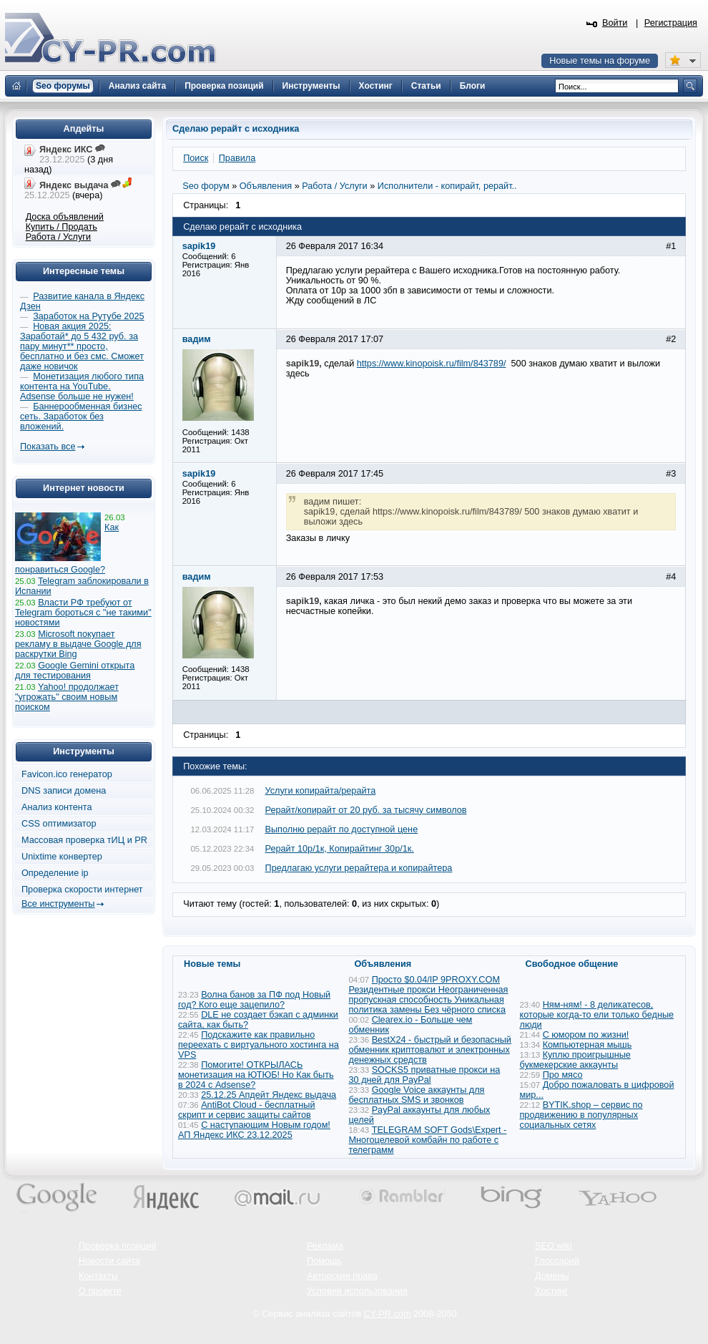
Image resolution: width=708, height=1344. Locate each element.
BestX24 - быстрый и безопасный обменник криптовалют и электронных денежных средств (430, 1050)
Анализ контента (56, 807)
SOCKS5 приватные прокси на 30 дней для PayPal (425, 1075)
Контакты (98, 1276)
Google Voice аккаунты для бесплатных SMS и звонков (417, 1095)
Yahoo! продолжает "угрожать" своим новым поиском (67, 697)
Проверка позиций (117, 1246)
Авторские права (342, 1276)
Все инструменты (57, 904)
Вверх (622, 1294)
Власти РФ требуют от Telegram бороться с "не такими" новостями (83, 613)
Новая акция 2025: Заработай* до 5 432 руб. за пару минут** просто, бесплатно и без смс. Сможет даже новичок (82, 346)
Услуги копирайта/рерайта (320, 791)
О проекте (100, 1291)
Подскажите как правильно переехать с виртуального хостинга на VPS (258, 1045)
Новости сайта (109, 1261)
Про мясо (563, 1075)
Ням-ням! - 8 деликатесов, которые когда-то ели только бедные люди (597, 1015)
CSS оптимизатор (59, 824)
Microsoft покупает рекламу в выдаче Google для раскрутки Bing (78, 644)
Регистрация (670, 23)
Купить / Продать (61, 227)
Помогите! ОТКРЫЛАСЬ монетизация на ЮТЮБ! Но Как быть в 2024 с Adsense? (256, 1075)
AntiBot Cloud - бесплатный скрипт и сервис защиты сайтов (246, 1110)
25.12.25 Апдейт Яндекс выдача (268, 1095)
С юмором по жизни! (586, 1035)
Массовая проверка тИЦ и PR (84, 840)
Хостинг (551, 1291)
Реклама (325, 1246)
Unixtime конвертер (61, 857)
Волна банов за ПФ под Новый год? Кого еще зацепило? (254, 1000)
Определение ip (55, 873)
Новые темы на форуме (599, 61)
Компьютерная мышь (587, 1045)
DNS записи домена (63, 791)
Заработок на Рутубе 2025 (88, 316)
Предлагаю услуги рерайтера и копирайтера (359, 868)
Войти (615, 23)
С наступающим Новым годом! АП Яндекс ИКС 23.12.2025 (254, 1130)
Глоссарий (557, 1261)
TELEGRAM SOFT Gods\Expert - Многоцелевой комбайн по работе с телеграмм (428, 1140)
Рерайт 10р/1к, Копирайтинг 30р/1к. (339, 849)
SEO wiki (553, 1246)
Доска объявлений (65, 217)
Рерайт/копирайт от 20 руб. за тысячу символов (366, 810)
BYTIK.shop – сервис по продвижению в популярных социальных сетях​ (581, 1115)
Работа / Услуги (58, 237)
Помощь (324, 1261)
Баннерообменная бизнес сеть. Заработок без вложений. (81, 416)
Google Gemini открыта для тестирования (74, 671)
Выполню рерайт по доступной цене (341, 829)
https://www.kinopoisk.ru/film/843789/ (431, 364)
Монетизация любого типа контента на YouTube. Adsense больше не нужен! (82, 386)
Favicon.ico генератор (66, 774)
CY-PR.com (387, 1314)
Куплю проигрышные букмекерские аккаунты (575, 1060)
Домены (552, 1276)
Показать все (47, 447)
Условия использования (357, 1291)
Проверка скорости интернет (82, 890)
